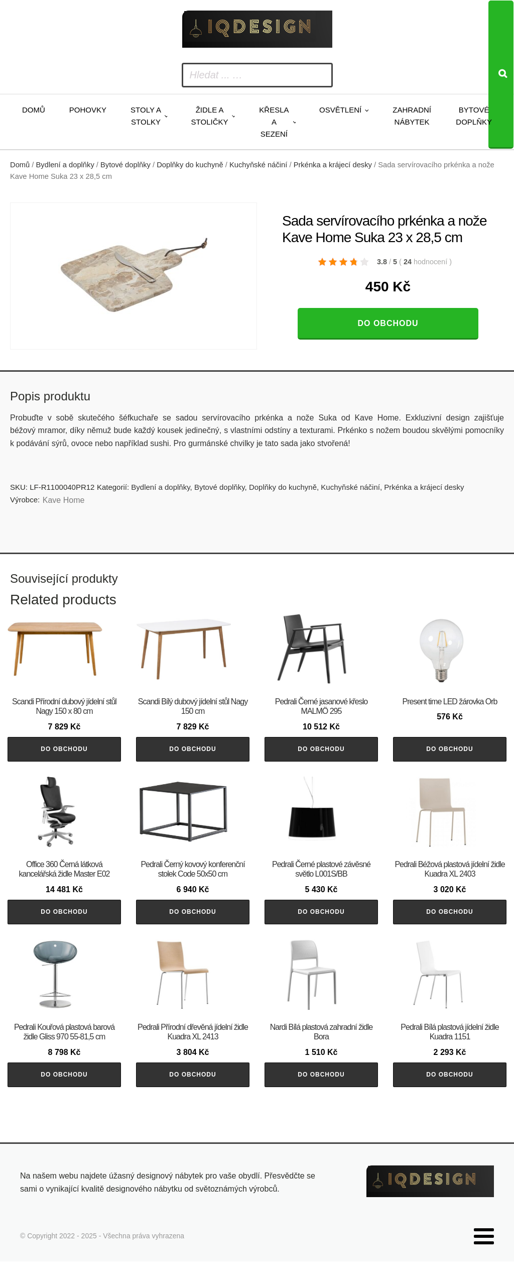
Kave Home (64, 500)
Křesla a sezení (274, 121)
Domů (33, 109)
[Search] (500, 75)
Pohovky (87, 109)
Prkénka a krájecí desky (333, 165)
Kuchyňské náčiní (258, 165)
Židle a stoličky (209, 115)
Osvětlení (340, 109)
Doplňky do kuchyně (190, 165)
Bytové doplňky (474, 115)
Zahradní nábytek (412, 115)
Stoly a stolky (146, 115)
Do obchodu (387, 323)
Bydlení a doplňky (65, 165)
